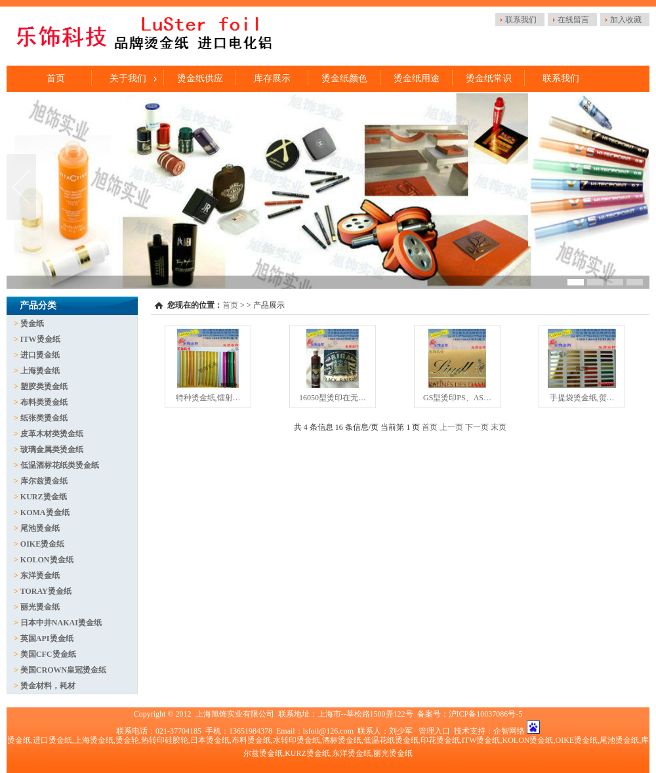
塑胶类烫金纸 (44, 386)
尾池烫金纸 (40, 528)
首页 (56, 78)
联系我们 (521, 19)
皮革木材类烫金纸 (51, 433)
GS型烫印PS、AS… (457, 397)
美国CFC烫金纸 (48, 654)
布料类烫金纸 (44, 402)
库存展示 (272, 78)
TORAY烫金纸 (46, 591)
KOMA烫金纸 (45, 512)
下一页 (477, 427)
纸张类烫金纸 (44, 418)
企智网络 (509, 731)
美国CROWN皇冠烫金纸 (63, 670)
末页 (498, 427)
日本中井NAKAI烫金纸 (61, 622)
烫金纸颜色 (344, 78)
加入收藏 (626, 19)
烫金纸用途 (417, 78)
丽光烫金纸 (40, 607)
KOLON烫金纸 (46, 559)
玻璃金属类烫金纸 (51, 449)
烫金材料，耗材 (47, 685)
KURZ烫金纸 (43, 496)
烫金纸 (32, 323)
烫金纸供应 (200, 78)
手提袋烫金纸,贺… (582, 397)
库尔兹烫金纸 (44, 481)
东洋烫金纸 (40, 575)
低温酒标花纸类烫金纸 (59, 465)
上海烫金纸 (40, 370)
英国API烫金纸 (46, 638)
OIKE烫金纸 (42, 544)
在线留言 (573, 19)
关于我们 (128, 78)
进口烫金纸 (40, 355)
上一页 (451, 427)
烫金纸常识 (489, 78)
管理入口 (434, 731)
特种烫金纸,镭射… (208, 397)
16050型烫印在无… (332, 397)
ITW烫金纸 (40, 339)
